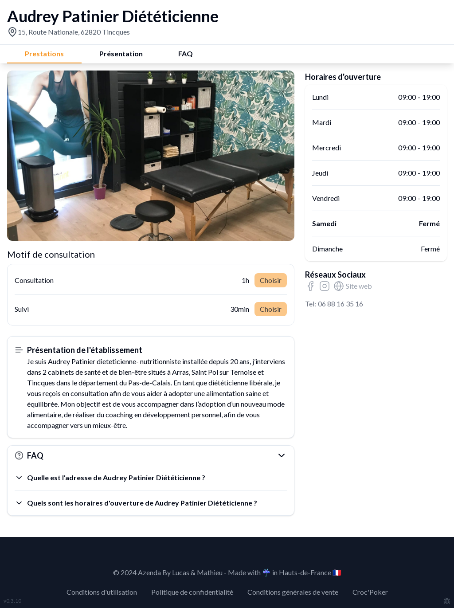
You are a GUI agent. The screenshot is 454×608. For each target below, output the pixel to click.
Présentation (121, 53)
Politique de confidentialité (192, 592)
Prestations (44, 53)
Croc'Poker (370, 592)
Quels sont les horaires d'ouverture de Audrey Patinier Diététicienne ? (136, 502)
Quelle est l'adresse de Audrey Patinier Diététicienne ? (110, 477)
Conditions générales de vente (292, 592)
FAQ (185, 53)
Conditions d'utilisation (102, 592)
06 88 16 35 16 (340, 303)
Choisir (271, 280)
